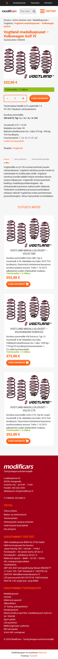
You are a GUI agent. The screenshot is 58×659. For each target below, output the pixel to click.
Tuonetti (33, 656)
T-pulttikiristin (10, 564)
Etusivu (7, 20)
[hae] (34, 11)
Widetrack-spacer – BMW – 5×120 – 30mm (24, 558)
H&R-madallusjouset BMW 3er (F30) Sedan (24, 542)
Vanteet (7, 597)
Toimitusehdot (10, 518)
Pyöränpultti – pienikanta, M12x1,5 (20, 555)
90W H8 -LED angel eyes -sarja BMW (21, 581)
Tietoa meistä (10, 511)
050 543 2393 (18, 488)
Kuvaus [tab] (6, 159)
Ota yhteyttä (10, 529)
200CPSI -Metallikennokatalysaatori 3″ (22, 574)
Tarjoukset (35, 3)
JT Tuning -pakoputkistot (16, 606)
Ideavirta (42, 652)
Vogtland (8, 23)
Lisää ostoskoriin (39, 98)
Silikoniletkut (10, 603)
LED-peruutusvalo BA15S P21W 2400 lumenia (26, 577)
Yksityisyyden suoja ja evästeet (18, 522)
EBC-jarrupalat (11, 629)
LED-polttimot (10, 622)
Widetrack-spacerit (13, 600)
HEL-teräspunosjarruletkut (16, 561)
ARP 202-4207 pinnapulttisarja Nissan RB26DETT (27, 568)
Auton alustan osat (22, 20)
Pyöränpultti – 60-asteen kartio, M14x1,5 (23, 552)
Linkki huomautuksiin (14, 141)
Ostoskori (48, 3)
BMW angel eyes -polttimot (16, 626)
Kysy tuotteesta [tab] (20, 159)
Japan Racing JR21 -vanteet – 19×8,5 (22, 548)
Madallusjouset (40, 20)
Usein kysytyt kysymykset (16, 525)
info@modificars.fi (24, 491)
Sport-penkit (9, 619)
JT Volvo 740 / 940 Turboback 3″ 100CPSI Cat (25, 571)
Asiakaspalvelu (19, 3)
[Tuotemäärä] (15, 98)
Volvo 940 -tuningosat (14, 632)
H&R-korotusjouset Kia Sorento (19, 545)
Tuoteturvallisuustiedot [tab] (40, 159)
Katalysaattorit (11, 610)
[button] (18, 284)
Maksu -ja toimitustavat (15, 514)
